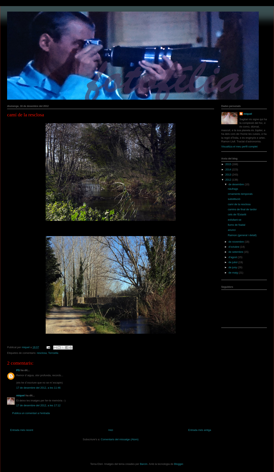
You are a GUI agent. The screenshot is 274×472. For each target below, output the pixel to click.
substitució (234, 199)
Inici (110, 430)
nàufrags (233, 188)
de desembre (237, 184)
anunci (231, 229)
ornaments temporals (240, 193)
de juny (233, 267)
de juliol (233, 262)
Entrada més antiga (199, 430)
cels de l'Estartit (237, 214)
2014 (228, 169)
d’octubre (234, 246)
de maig (234, 272)
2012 (228, 179)
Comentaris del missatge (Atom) (120, 439)
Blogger (178, 463)
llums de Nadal (236, 224)
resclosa (42, 352)
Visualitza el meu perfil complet (239, 146)
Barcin (143, 463)
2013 (228, 174)
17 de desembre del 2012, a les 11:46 (38, 387)
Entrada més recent (21, 430)
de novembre (237, 241)
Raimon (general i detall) (242, 235)
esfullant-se (234, 219)
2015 (228, 164)
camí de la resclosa (239, 204)
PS (18, 370)
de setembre (236, 251)
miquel (20, 395)
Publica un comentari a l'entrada (31, 413)
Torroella (53, 352)
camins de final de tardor (242, 209)
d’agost (233, 257)
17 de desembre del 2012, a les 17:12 (38, 405)
